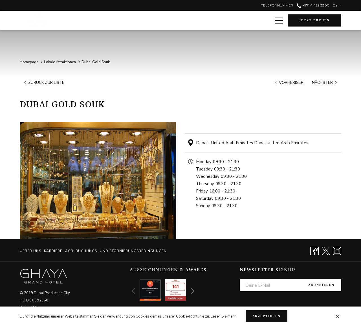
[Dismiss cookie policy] (337, 316)
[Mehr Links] (276, 20)
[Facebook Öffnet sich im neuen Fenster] (314, 250)
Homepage (29, 62)
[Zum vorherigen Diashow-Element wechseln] (133, 291)
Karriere (53, 251)
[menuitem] (31, 251)
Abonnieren (321, 285)
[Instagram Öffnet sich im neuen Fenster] (337, 250)
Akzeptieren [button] (266, 316)
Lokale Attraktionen (60, 62)
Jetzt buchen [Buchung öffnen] (315, 20)
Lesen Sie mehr (223, 316)
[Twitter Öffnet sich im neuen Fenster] (326, 250)
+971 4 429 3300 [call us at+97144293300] (313, 5)
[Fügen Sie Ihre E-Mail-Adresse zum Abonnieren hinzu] (270, 285)
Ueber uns (30, 251)
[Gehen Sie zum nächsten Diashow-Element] (192, 291)
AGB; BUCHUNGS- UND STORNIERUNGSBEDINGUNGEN (116, 251)
